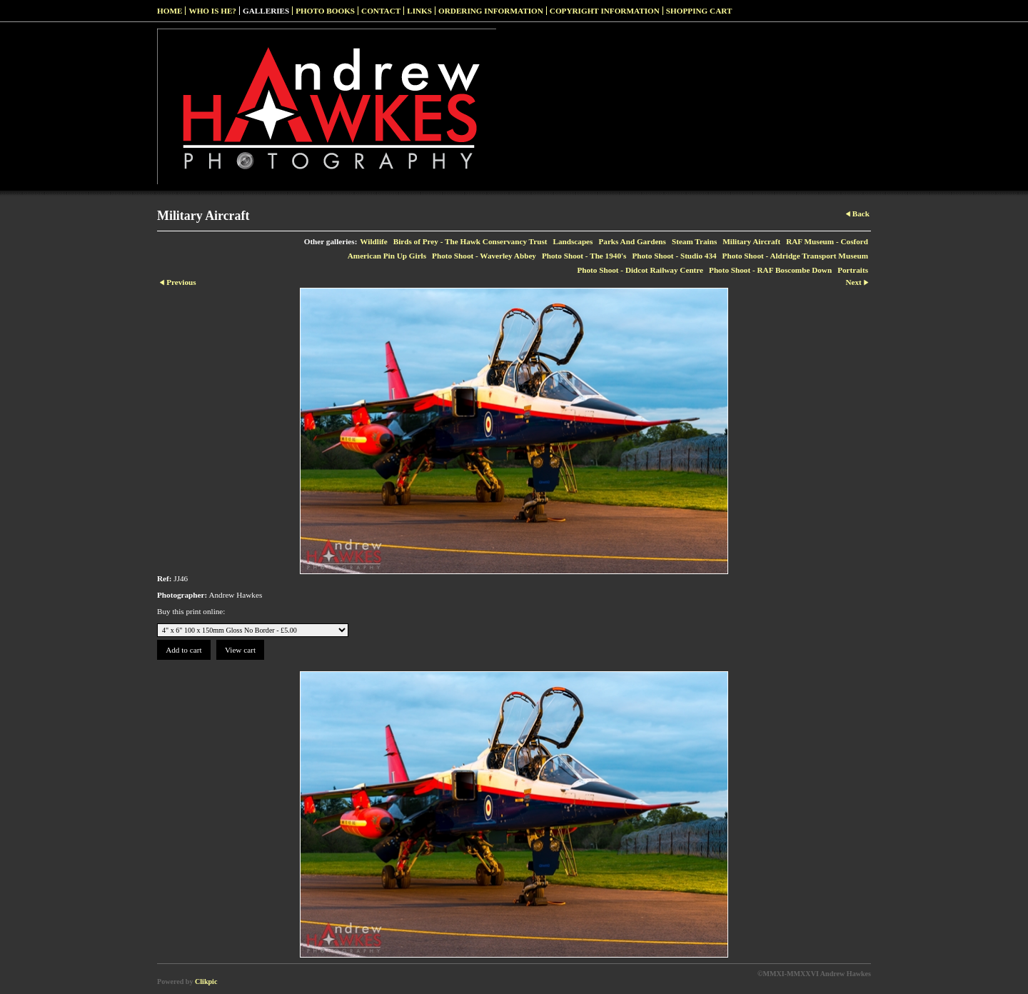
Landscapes (573, 241)
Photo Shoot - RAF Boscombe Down (770, 270)
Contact (380, 10)
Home (169, 10)
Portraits (852, 270)
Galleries (266, 10)
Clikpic (206, 981)
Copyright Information (605, 10)
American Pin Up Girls (387, 255)
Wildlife (373, 241)
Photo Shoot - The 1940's (584, 255)
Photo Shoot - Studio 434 (674, 255)
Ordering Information (490, 10)
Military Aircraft (751, 241)
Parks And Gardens (632, 241)
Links (419, 10)
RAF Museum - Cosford (827, 241)
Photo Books (325, 10)
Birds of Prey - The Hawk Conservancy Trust (470, 241)
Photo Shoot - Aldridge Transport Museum (795, 255)
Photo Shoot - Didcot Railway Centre (640, 270)
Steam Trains (694, 241)
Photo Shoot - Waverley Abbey (484, 255)
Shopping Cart (699, 10)
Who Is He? (212, 10)
